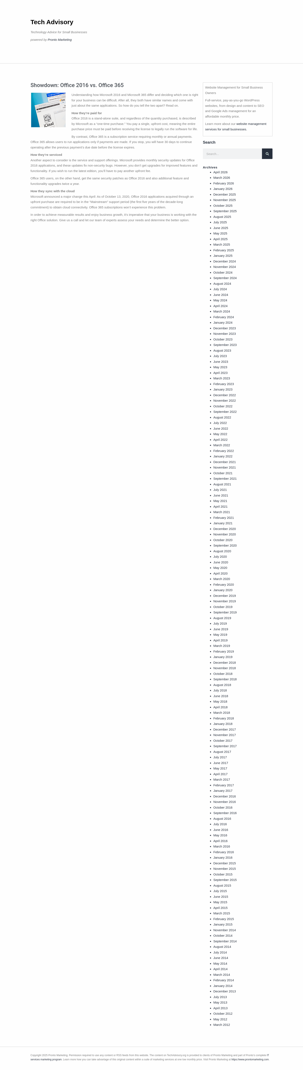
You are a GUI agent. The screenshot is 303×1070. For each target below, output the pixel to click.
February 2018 (223, 718)
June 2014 (220, 958)
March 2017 (221, 779)
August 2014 (222, 946)
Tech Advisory (52, 22)
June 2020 (220, 562)
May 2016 (220, 835)
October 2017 (223, 740)
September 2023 (225, 345)
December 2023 (224, 328)
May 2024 (220, 300)
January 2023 (223, 389)
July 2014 (220, 952)
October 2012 (223, 1013)
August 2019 (222, 618)
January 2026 (223, 189)
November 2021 (224, 467)
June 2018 (220, 696)
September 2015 (225, 880)
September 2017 (225, 746)
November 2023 (224, 333)
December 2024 (224, 261)
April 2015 (220, 908)
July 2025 (220, 222)
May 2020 (220, 567)
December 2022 (224, 395)
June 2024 (220, 295)
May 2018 (220, 701)
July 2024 (220, 289)
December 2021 (224, 462)
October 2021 (223, 473)
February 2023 (223, 384)
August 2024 (222, 283)
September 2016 (225, 813)
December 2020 (224, 529)
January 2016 (223, 857)
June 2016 (220, 830)
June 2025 (220, 228)
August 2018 (222, 685)
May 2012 (220, 1019)
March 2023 (221, 378)
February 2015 (223, 919)
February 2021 (223, 517)
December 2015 (224, 863)
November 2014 (224, 930)
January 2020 (223, 590)
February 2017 (223, 785)
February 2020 (223, 584)
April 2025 (220, 239)
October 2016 (223, 807)
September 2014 (225, 941)
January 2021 (223, 523)
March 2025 (221, 244)
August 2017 (222, 752)
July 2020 (220, 556)
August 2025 (222, 217)
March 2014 (221, 974)
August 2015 (222, 885)
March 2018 (221, 712)
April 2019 (220, 640)
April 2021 (220, 506)
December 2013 (224, 991)
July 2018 (220, 690)
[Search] (267, 153)
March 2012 (221, 1024)
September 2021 (225, 478)
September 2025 (225, 211)
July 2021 (220, 489)
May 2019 (220, 634)
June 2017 (220, 763)
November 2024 (224, 267)
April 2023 (220, 373)
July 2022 (220, 423)
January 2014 (223, 986)
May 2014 (220, 963)
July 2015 (220, 891)
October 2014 (223, 935)
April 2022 (220, 439)
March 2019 (221, 646)
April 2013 (220, 1008)
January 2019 (223, 657)
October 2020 (223, 540)
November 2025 (224, 200)
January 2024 (223, 322)
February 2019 (223, 651)
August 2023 (222, 350)
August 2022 (222, 417)
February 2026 (223, 183)
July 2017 (220, 757)
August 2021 (222, 484)
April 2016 (220, 841)
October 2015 (223, 874)
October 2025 (223, 205)
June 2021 (220, 495)
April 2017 (220, 774)
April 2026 (220, 172)
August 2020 (222, 551)
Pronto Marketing (60, 39)
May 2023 (220, 367)
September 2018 (225, 679)
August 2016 (222, 818)
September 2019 (225, 612)
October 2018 (223, 673)
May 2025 (220, 233)
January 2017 (223, 790)
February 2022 (223, 451)
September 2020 (225, 545)
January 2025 (223, 255)
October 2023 (223, 339)
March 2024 (221, 311)
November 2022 (224, 400)
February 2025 (223, 250)
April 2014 (220, 969)
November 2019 (224, 601)
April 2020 (220, 573)
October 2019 (223, 607)
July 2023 (220, 356)
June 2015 (220, 896)
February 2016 (223, 852)
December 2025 (224, 194)
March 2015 (221, 913)
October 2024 (223, 272)
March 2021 (221, 512)
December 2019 (224, 595)
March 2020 (221, 579)
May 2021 (220, 501)
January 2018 (223, 724)
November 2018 (224, 668)
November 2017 (224, 735)
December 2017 (224, 729)
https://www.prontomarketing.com (250, 1059)
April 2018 (220, 707)
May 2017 (220, 768)
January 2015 (223, 924)
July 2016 (220, 824)
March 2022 (221, 445)
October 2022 (223, 406)
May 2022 (220, 434)
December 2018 (224, 662)
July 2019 (220, 623)
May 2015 (220, 902)
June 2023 (220, 361)
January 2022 (223, 456)
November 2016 (224, 802)
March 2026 (221, 177)
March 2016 (221, 846)
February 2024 (223, 317)
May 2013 (220, 1002)
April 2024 (220, 306)
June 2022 (220, 428)
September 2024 (225, 278)
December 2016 (224, 796)
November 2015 (224, 868)
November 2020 (224, 534)
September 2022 (225, 411)
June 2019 (220, 629)
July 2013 (220, 997)
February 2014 (223, 980)
